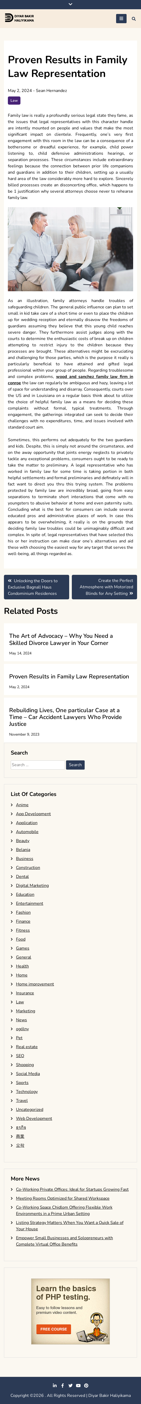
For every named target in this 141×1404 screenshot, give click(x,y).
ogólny (22, 1029)
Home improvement (35, 984)
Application (26, 823)
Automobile (27, 832)
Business (24, 859)
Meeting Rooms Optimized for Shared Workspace (63, 1198)
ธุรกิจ (21, 1127)
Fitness (23, 930)
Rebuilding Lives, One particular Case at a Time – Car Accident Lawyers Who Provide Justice (65, 717)
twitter (70, 1385)
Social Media (28, 1074)
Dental (22, 877)
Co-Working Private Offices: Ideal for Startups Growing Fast (72, 1189)
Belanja (23, 850)
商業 (20, 1136)
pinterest (86, 1385)
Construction (28, 868)
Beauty (22, 841)
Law (14, 100)
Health (22, 966)
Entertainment (29, 903)
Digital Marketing (32, 885)
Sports (22, 1083)
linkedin (54, 1385)
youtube (78, 1385)
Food (20, 939)
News (21, 1020)
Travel (22, 1101)
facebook (62, 1385)
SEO (20, 1056)
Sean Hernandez (51, 91)
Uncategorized (29, 1109)
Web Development (34, 1118)
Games (22, 948)
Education (25, 894)
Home (22, 975)
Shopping (25, 1065)
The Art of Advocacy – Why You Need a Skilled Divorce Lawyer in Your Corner (61, 639)
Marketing (25, 1011)
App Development (33, 814)
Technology (27, 1092)
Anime (22, 805)
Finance (23, 921)
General (23, 957)
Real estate (27, 1047)
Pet (19, 1038)
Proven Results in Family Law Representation (69, 677)
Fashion (23, 912)
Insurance (25, 993)
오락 (20, 1145)
